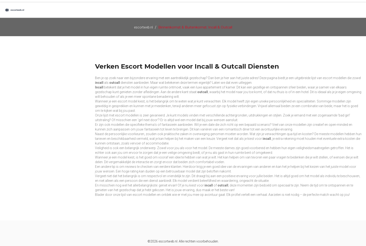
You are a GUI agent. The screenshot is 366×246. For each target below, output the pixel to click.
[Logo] (23, 10)
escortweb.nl (143, 27)
